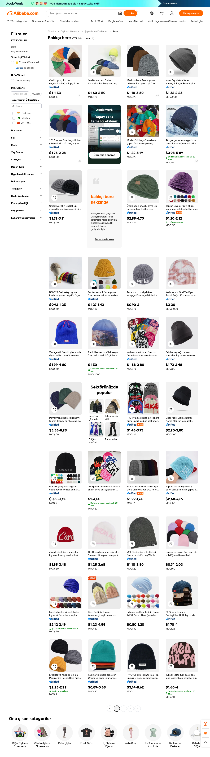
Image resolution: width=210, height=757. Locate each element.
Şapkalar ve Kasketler (96, 31)
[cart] (162, 13)
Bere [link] (115, 31)
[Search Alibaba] (82, 13)
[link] (205, 724)
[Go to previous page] (110, 708)
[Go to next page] (137, 708)
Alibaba (52, 31)
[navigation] (26, 370)
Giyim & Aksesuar (70, 31)
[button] (120, 13)
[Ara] (130, 13)
